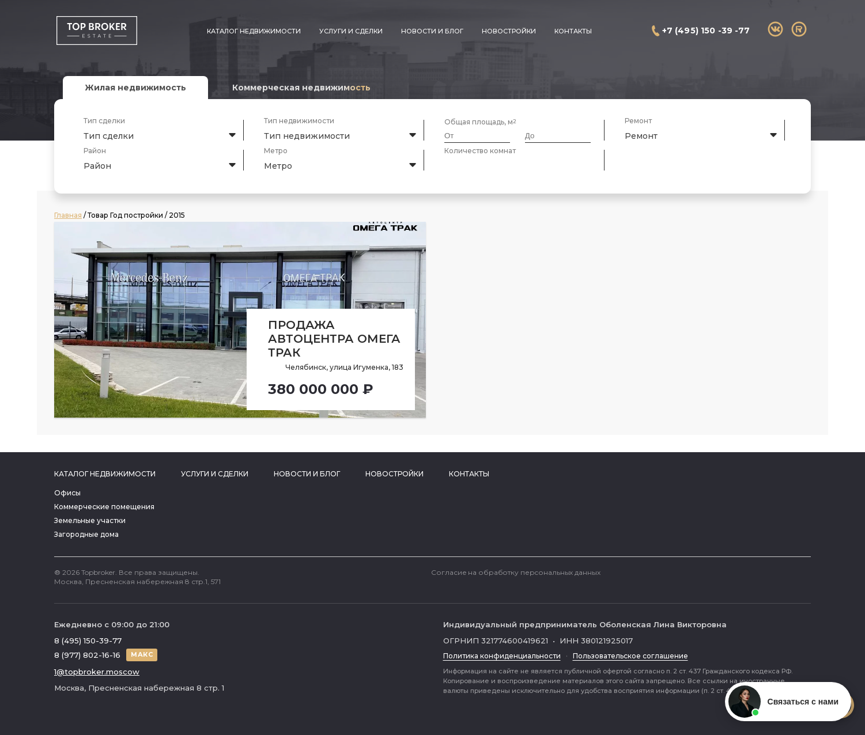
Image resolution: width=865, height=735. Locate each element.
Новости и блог (432, 31)
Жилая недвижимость (135, 87)
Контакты (573, 31)
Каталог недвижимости (254, 31)
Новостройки (509, 31)
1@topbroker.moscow (96, 671)
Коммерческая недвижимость (301, 87)
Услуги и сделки (351, 31)
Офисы (67, 492)
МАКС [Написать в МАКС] (142, 654)
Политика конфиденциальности (502, 655)
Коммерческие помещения (104, 506)
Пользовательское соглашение (630, 655)
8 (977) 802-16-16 (87, 655)
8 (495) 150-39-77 (88, 640)
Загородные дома (86, 534)
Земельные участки (90, 520)
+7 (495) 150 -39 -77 (706, 30)
